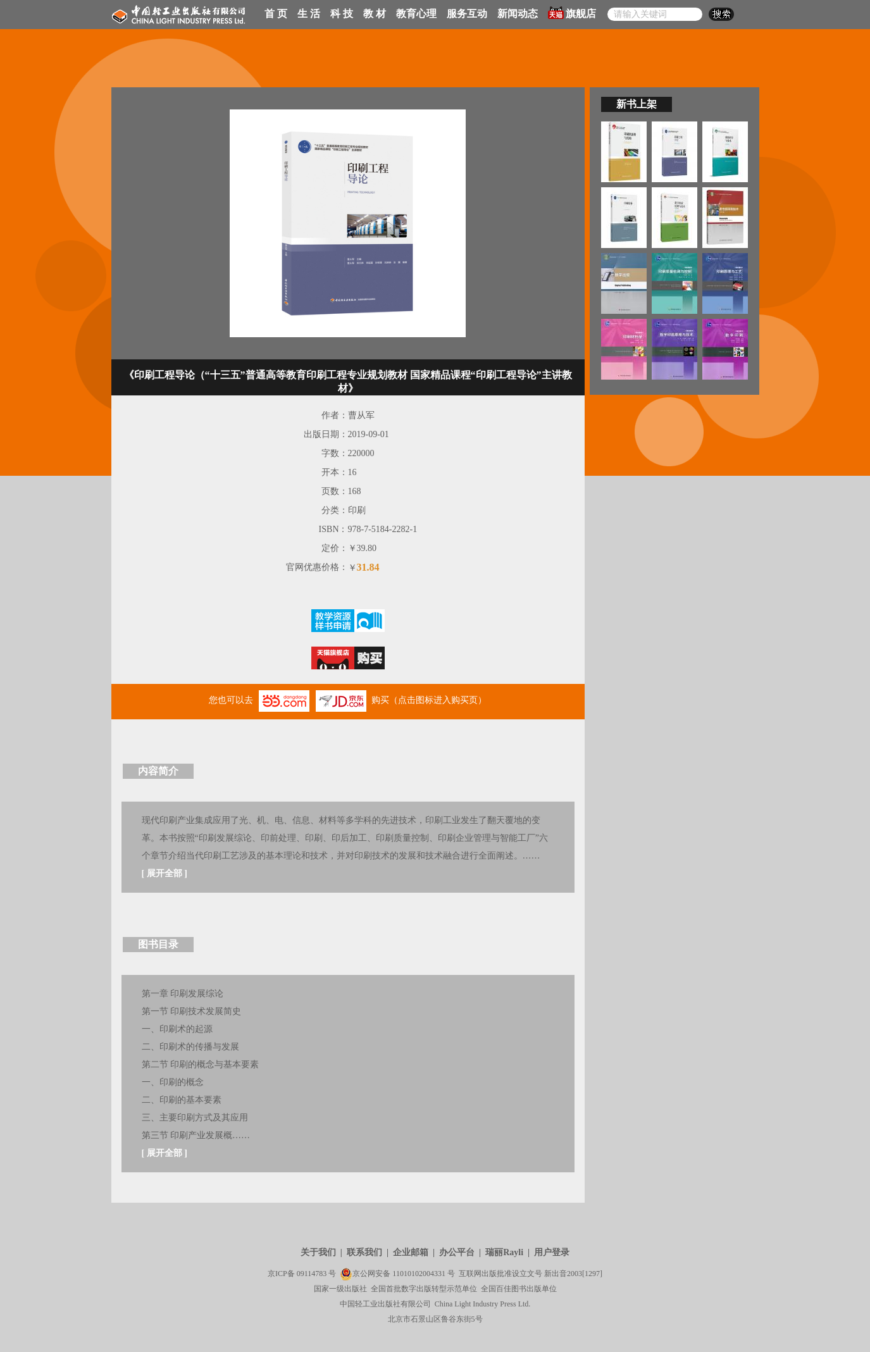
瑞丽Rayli (504, 1252)
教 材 (374, 13)
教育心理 (416, 13)
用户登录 (551, 1252)
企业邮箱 (410, 1252)
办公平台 (457, 1252)
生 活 (308, 13)
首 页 (275, 13)
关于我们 (318, 1252)
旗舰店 (572, 12)
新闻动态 (517, 13)
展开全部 (164, 873)
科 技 (341, 13)
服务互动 (467, 13)
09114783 (312, 1273)
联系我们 (364, 1252)
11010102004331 (418, 1273)
